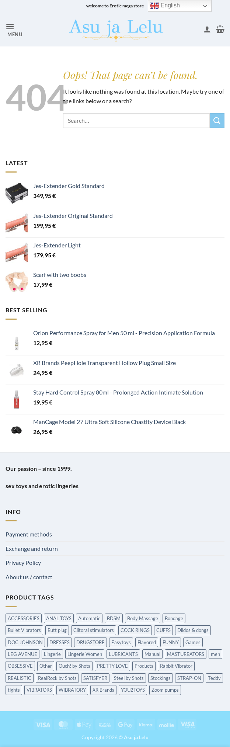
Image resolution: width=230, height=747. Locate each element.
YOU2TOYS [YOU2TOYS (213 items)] (133, 690)
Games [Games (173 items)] (193, 642)
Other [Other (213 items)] (45, 666)
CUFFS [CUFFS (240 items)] (163, 630)
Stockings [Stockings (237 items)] (160, 678)
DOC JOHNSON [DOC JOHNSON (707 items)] (25, 642)
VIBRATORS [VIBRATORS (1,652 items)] (39, 690)
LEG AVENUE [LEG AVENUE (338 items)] (22, 654)
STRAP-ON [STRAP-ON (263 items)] (189, 678)
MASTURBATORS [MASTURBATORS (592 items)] (185, 654)
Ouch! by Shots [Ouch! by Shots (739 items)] (74, 666)
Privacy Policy (23, 562)
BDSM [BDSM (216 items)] (114, 618)
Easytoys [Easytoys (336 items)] (121, 642)
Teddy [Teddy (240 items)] (214, 678)
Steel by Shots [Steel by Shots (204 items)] (129, 678)
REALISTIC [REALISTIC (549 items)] (19, 678)
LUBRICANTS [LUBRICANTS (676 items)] (123, 654)
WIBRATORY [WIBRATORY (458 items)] (72, 690)
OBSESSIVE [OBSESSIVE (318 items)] (20, 666)
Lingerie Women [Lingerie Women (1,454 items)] (84, 654)
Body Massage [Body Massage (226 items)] (142, 618)
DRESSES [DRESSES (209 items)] (59, 642)
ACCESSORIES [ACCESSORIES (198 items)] (23, 618)
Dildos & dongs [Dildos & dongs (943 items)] (193, 630)
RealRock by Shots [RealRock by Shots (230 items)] (57, 678)
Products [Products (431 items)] (144, 666)
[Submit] (217, 120)
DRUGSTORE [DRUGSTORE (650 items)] (90, 642)
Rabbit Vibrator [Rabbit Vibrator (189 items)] (176, 666)
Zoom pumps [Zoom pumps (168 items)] (165, 690)
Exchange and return (32, 548)
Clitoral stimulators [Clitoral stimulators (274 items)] (93, 630)
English (165, 5)
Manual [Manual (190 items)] (152, 654)
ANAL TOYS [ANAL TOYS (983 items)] (59, 618)
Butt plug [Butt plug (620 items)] (57, 630)
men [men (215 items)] (215, 654)
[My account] (207, 29)
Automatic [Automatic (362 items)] (89, 618)
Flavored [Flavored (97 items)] (146, 642)
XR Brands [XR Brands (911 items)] (103, 690)
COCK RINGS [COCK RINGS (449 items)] (135, 630)
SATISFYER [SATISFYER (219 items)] (95, 678)
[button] (14, 29)
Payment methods (29, 534)
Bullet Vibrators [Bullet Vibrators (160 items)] (24, 630)
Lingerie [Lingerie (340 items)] (52, 654)
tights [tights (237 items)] (14, 690)
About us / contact (29, 576)
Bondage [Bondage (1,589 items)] (174, 618)
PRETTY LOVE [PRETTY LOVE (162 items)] (112, 666)
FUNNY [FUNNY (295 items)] (171, 642)
